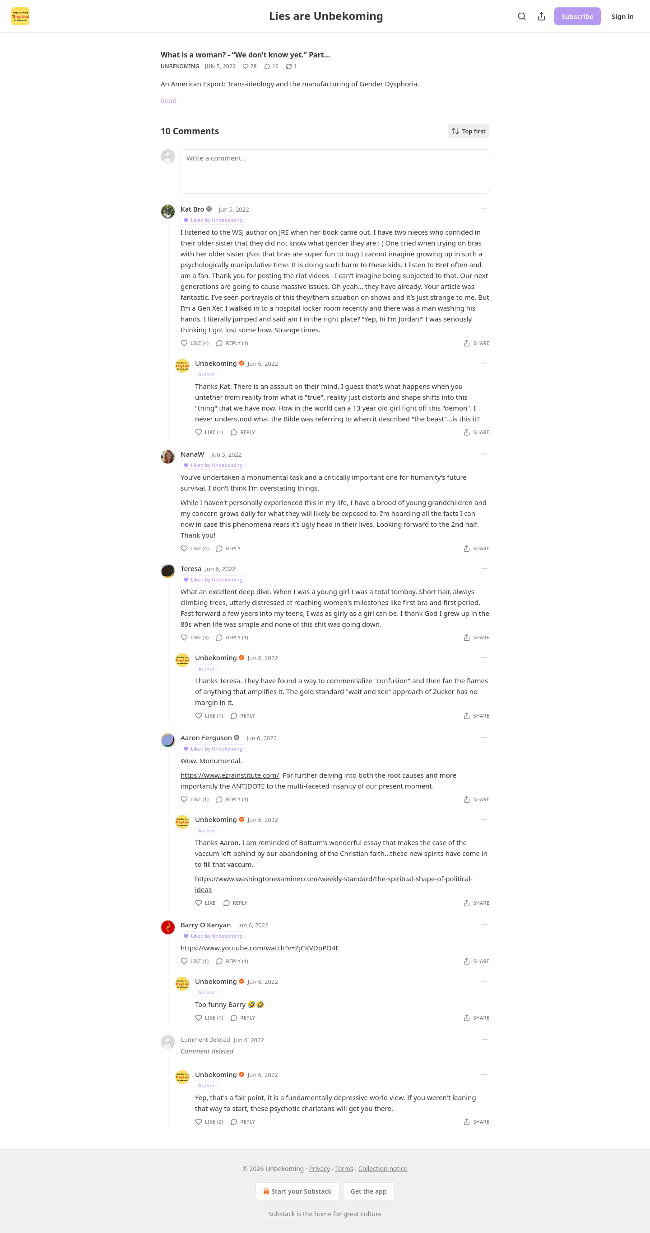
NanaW (192, 453)
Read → (173, 100)
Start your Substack (296, 1191)
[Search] (522, 16)
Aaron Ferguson (206, 737)
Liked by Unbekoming (212, 220)
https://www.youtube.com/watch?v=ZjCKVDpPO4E (260, 947)
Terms (344, 1168)
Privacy (319, 1168)
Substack (282, 1213)
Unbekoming (180, 66)
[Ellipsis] (485, 209)
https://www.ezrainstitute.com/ (230, 774)
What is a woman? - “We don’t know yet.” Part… (245, 55)
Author (206, 374)
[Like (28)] (250, 66)
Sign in (623, 16)
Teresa (191, 568)
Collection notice (383, 1168)
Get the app (369, 1191)
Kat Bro (192, 208)
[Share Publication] (542, 16)
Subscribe (578, 16)
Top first (468, 131)
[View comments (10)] (271, 66)
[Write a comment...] (335, 171)
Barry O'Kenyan (206, 924)
